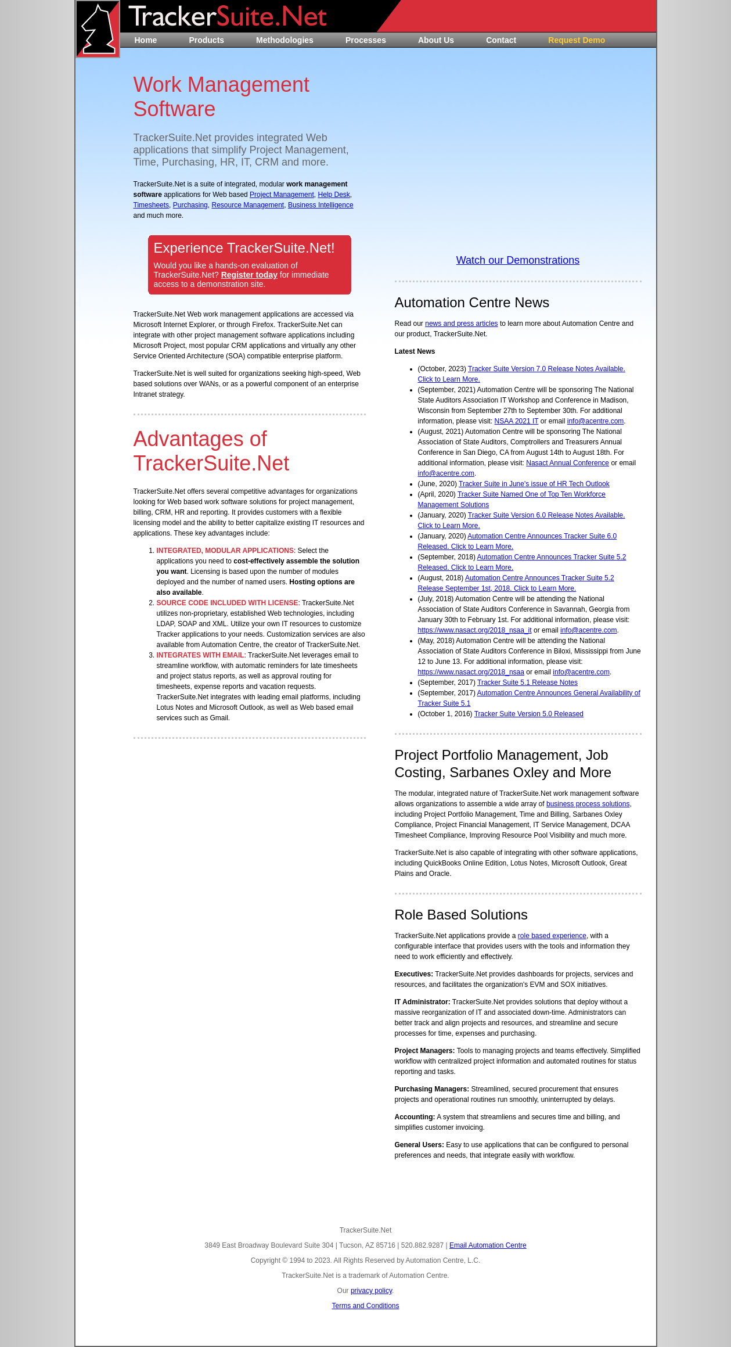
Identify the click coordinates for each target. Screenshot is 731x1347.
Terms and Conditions (365, 1306)
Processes (365, 40)
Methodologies (285, 40)
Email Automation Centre (488, 1245)
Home (146, 40)
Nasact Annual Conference (567, 463)
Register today (249, 274)
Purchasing (190, 205)
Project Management (282, 195)
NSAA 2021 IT (517, 421)
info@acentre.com (595, 421)
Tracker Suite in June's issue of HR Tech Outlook (534, 484)
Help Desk (334, 195)
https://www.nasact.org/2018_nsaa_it (475, 630)
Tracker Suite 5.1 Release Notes (527, 682)
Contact (501, 40)
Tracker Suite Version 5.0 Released (529, 714)
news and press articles (461, 323)
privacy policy (371, 1291)
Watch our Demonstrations (517, 260)
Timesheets (152, 205)
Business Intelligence (321, 205)
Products (206, 40)
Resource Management (247, 205)
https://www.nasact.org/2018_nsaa (471, 672)
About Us (436, 40)
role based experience (552, 936)
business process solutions (587, 804)
